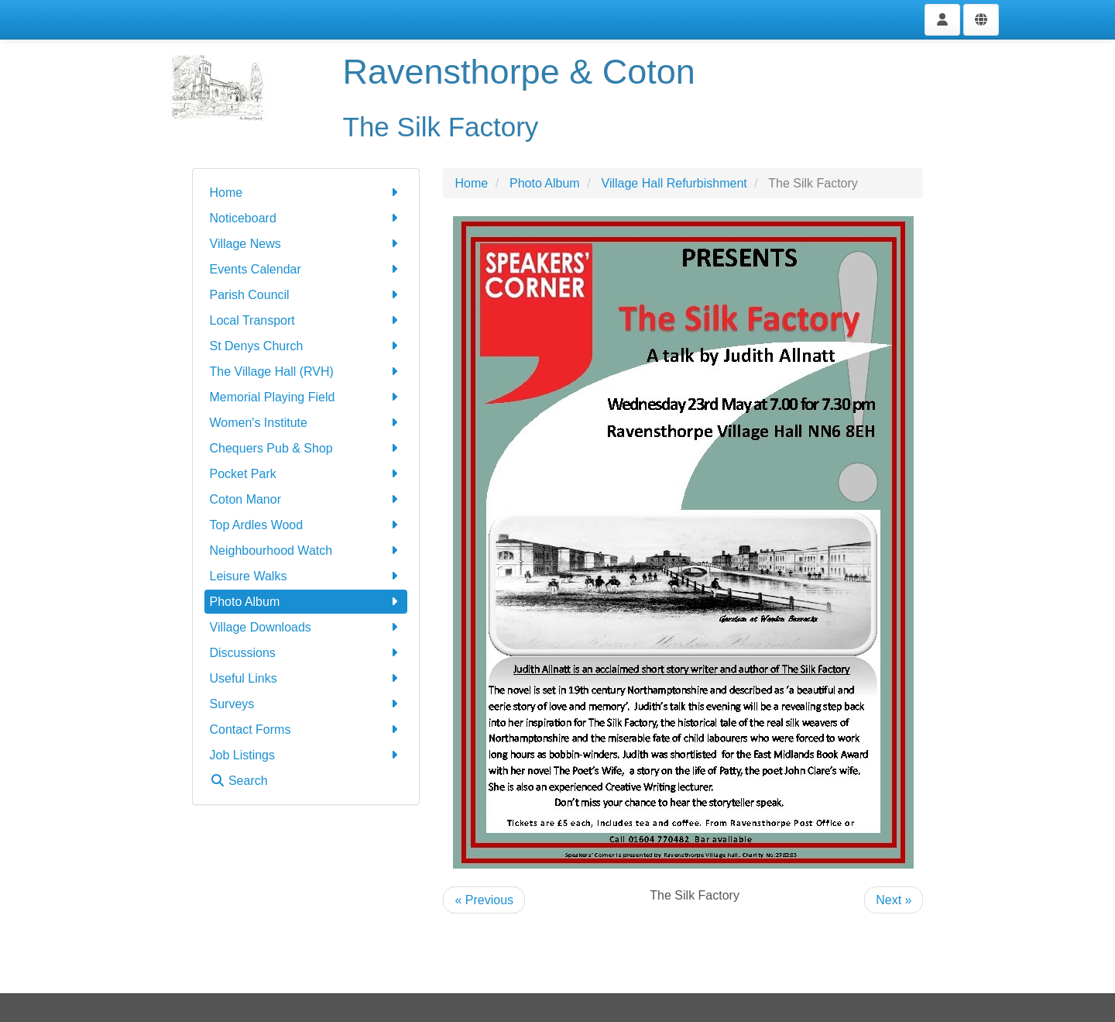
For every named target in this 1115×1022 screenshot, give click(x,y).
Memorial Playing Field (306, 397)
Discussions (306, 653)
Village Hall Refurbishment (674, 183)
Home (306, 192)
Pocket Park (306, 474)
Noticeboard (306, 218)
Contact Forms (306, 729)
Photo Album (306, 602)
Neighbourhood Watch (306, 550)
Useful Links (306, 678)
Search (239, 780)
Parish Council (306, 295)
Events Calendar (306, 269)
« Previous (484, 900)
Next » (893, 900)
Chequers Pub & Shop (306, 448)
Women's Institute (306, 423)
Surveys (306, 704)
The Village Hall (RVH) (306, 371)
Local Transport (306, 320)
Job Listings (306, 755)
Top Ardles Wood (306, 525)
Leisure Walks (306, 576)
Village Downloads (306, 627)
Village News (306, 244)
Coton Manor (306, 499)
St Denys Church (306, 346)
